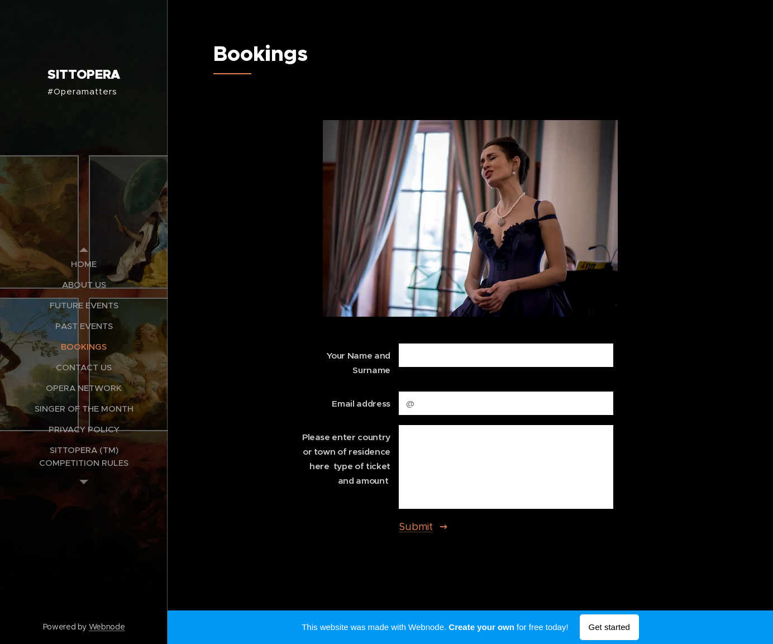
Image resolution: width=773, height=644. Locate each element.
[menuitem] (83, 263)
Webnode (107, 627)
